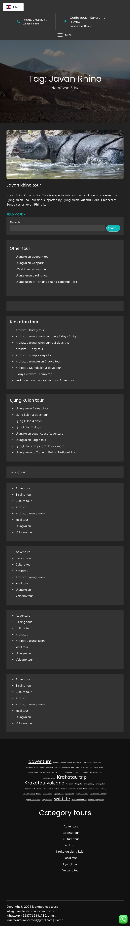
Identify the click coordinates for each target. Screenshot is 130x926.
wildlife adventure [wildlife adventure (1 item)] (79, 799)
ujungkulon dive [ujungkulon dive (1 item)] (82, 794)
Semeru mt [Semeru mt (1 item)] (70, 789)
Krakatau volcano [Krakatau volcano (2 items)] (44, 782)
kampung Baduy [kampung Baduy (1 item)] (82, 772)
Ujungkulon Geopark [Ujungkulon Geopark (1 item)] (98, 794)
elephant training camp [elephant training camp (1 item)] (35, 767)
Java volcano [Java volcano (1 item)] (33, 772)
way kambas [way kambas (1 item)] (47, 799)
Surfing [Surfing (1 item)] (102, 789)
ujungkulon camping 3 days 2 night (40, 446)
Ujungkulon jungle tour (31, 440)
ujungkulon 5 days (28, 427)
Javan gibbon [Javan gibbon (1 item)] (86, 767)
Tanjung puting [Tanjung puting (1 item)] (29, 794)
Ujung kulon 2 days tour (32, 408)
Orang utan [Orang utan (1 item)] (100, 784)
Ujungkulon (23, 526)
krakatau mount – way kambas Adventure (45, 380)
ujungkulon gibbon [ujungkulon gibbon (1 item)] (33, 799)
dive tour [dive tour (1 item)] (97, 762)
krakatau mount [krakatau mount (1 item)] (49, 778)
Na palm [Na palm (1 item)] (69, 784)
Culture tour (24, 501)
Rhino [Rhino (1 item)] (38, 789)
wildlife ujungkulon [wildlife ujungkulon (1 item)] (96, 799)
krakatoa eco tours (45, 906)
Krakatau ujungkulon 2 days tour (38, 361)
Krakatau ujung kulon (30, 513)
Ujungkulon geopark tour (33, 256)
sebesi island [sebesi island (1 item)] (59, 789)
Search (15, 222)
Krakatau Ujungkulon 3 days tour (38, 368)
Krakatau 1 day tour (29, 349)
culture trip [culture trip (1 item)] (87, 762)
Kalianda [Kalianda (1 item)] (59, 772)
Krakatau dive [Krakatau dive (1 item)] (95, 772)
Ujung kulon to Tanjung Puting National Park (46, 282)
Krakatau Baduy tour (30, 330)
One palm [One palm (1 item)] (78, 784)
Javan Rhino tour (23, 185)
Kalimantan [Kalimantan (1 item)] (69, 772)
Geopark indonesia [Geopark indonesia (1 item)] (62, 767)
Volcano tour (24, 532)
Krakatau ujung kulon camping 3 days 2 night (47, 336)
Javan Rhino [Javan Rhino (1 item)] (98, 767)
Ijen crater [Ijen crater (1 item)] (75, 767)
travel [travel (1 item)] (38, 794)
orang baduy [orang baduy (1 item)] (89, 784)
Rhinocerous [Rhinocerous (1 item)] (48, 789)
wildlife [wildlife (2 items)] (62, 798)
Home (59, 920)
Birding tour (24, 494)
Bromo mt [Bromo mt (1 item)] (77, 762)
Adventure (23, 488)
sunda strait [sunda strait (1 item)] (82, 789)
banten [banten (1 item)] (56, 762)
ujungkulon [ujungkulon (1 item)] (69, 794)
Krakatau (22, 507)
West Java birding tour (31, 269)
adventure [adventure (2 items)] (40, 761)
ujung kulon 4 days (29, 421)
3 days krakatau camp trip (34, 374)
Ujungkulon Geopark (30, 263)
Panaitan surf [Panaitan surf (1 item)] (29, 789)
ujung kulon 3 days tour (32, 415)
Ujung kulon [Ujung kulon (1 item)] (59, 794)
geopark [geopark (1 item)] (49, 767)
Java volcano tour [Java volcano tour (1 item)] (47, 772)
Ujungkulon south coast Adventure (39, 433)
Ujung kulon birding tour (32, 275)
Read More (15, 214)
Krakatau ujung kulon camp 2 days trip (42, 342)
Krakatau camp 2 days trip (34, 355)
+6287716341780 (35, 20)
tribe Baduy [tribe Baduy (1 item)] (47, 794)
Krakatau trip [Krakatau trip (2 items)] (72, 777)
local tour (22, 520)
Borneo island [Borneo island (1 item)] (66, 762)
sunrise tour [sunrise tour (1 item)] (93, 789)
